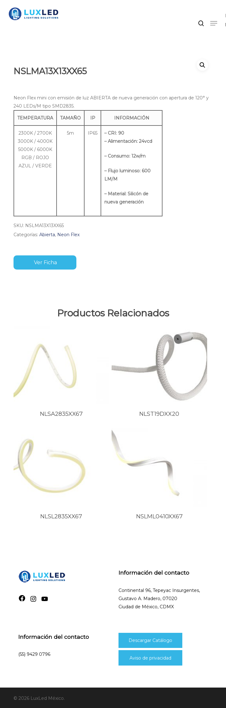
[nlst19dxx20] (159, 365)
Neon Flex (68, 234)
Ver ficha (45, 262)
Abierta (47, 234)
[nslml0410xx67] (159, 467)
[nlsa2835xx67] (61, 365)
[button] (213, 23)
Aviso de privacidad (150, 658)
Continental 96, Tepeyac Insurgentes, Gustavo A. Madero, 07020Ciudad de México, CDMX (159, 599)
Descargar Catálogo (150, 640)
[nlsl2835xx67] (61, 467)
